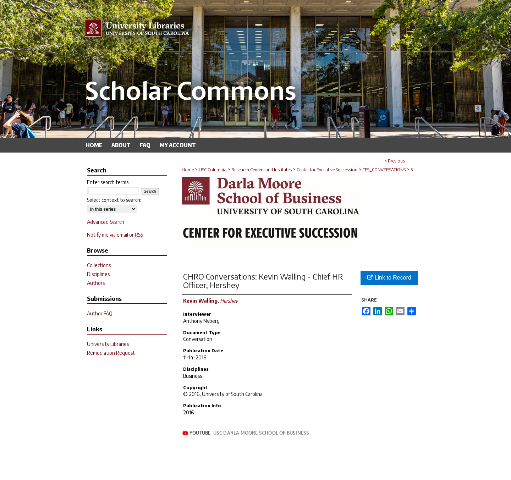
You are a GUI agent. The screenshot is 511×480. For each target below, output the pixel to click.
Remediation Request (111, 353)
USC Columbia (212, 169)
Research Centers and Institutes (261, 169)
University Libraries (108, 344)
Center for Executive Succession (327, 169)
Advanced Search (105, 222)
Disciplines (98, 274)
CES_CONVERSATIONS (384, 169)
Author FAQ (99, 313)
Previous (396, 161)
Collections (99, 265)
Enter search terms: (108, 182)
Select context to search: (114, 200)
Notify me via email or (115, 235)
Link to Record (389, 278)
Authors (96, 283)
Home (188, 169)
